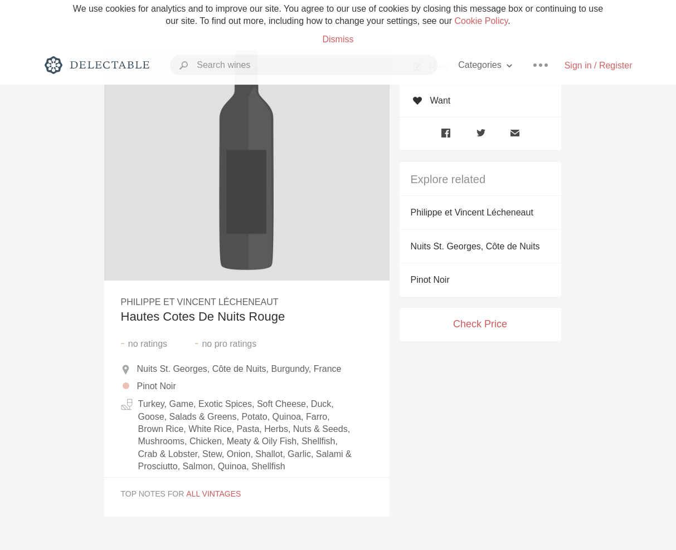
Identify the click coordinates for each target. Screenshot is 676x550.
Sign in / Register (599, 65)
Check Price (480, 324)
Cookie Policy (481, 21)
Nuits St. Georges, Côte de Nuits (475, 246)
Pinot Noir (430, 279)
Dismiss (337, 39)
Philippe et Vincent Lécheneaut (472, 212)
